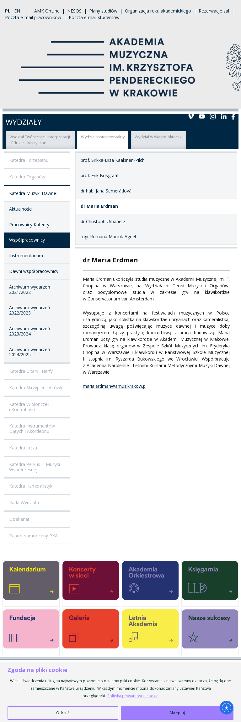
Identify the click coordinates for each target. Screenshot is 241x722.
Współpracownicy (27, 240)
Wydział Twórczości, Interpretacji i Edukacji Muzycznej (39, 140)
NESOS (74, 11)
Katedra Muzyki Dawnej (33, 193)
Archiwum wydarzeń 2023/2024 (29, 331)
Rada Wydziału (24, 502)
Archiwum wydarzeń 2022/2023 (29, 310)
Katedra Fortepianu (28, 160)
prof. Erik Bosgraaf (100, 175)
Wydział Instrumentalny (103, 137)
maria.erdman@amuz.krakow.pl (115, 386)
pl (7, 11)
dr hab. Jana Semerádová (106, 191)
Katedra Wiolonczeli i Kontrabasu (29, 406)
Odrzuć (62, 712)
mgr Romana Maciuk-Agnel (108, 236)
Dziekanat (19, 519)
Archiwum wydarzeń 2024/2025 (29, 352)
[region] (120, 692)
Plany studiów (103, 11)
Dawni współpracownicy (33, 271)
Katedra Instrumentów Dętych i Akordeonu (32, 428)
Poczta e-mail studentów (94, 17)
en (17, 11)
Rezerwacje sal (214, 11)
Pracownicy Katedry (29, 225)
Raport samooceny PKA (33, 536)
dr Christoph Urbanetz (103, 221)
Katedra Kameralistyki (31, 486)
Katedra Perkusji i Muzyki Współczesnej (34, 467)
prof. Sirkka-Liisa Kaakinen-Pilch (113, 160)
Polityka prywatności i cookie (132, 696)
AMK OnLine (47, 11)
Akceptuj (177, 712)
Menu (230, 101)
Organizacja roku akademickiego (158, 11)
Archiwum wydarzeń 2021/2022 (29, 289)
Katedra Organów (27, 177)
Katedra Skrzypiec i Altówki (36, 388)
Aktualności (20, 209)
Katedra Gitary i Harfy (31, 371)
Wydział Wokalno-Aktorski (158, 137)
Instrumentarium (26, 256)
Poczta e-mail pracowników (33, 17)
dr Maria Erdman (99, 206)
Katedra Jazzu (23, 448)
